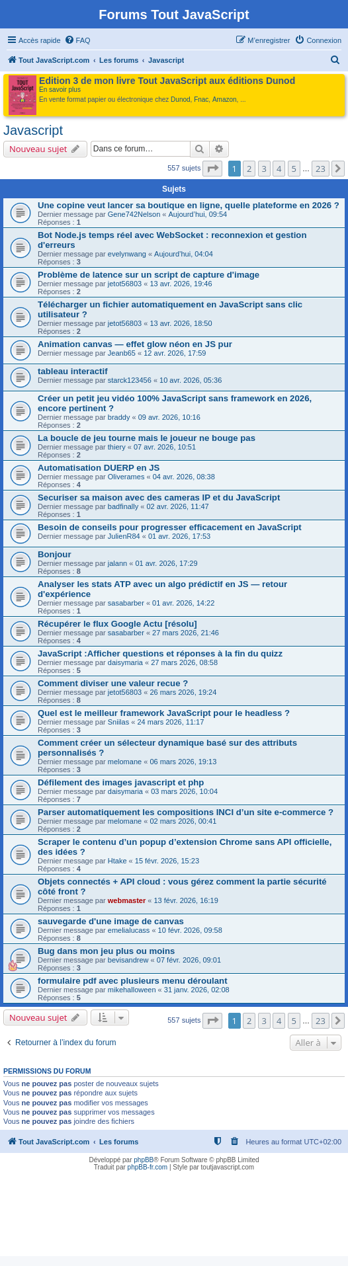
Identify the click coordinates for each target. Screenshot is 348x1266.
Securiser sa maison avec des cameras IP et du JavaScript (159, 497)
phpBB (143, 1160)
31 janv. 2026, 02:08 (197, 990)
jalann (117, 563)
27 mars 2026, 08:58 (184, 662)
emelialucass (129, 930)
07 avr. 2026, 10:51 (165, 447)
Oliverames (126, 477)
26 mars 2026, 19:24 (183, 692)
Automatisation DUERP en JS (98, 468)
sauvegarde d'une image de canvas (111, 921)
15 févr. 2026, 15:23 (167, 861)
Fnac (201, 99)
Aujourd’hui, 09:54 (198, 214)
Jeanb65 (122, 353)
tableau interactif (73, 371)
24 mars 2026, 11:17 (170, 722)
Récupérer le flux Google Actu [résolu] (117, 624)
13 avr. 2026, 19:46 (181, 284)
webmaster (127, 900)
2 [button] (249, 169)
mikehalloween (132, 990)
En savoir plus (60, 89)
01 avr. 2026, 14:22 (183, 603)
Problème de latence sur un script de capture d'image (148, 275)
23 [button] (321, 169)
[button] (212, 169)
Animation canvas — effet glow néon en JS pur (135, 344)
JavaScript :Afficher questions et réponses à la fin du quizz (160, 653)
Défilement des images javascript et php (121, 782)
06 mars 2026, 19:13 (183, 762)
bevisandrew (128, 960)
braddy (119, 417)
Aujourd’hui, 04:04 (183, 254)
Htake (117, 861)
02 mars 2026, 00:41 (183, 821)
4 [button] (279, 169)
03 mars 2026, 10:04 (184, 791)
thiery (117, 447)
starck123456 (130, 380)
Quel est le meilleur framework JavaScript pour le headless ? (164, 713)
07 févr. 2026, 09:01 (189, 960)
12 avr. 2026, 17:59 (175, 353)
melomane (125, 762)
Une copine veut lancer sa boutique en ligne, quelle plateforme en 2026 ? (188, 205)
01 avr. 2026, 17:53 (179, 536)
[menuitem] (77, 40)
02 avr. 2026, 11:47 (178, 506)
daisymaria (125, 662)
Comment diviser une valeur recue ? (113, 683)
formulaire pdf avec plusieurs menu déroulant (133, 981)
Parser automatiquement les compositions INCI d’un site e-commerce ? (185, 812)
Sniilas (118, 722)
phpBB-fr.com (148, 1167)
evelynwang (127, 254)
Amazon (224, 99)
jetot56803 (125, 284)
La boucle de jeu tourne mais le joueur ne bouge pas (146, 438)
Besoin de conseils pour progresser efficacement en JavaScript (170, 527)
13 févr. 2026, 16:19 (186, 900)
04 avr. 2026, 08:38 (184, 477)
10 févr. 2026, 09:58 (190, 930)
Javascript (33, 130)
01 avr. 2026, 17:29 (166, 563)
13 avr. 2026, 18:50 (181, 323)
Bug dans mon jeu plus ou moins (106, 951)
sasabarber (126, 603)
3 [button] (264, 169)
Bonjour (54, 554)
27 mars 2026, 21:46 (185, 633)
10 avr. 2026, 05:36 (190, 380)
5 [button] (294, 169)
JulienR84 (124, 536)
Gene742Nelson (134, 214)
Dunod (180, 99)
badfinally (123, 506)
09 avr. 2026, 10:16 (169, 417)
